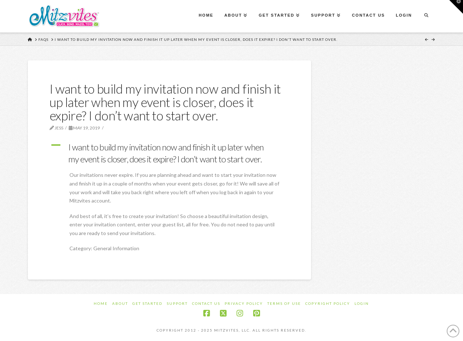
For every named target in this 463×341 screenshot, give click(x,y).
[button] (169, 153)
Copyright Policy (327, 303)
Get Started (147, 303)
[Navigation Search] (426, 16)
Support (177, 303)
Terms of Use (284, 303)
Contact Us (206, 303)
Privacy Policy (244, 303)
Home (101, 303)
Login (361, 303)
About (120, 303)
